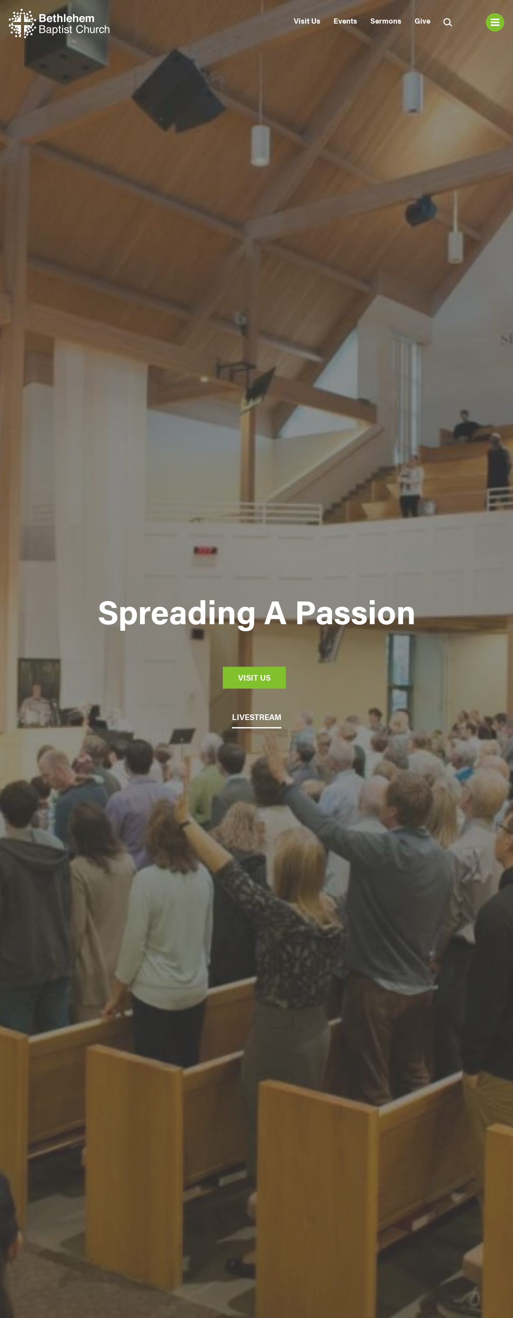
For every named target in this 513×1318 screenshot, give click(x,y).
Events (345, 20)
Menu (495, 22)
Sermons (385, 20)
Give (422, 20)
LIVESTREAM (256, 716)
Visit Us (307, 20)
